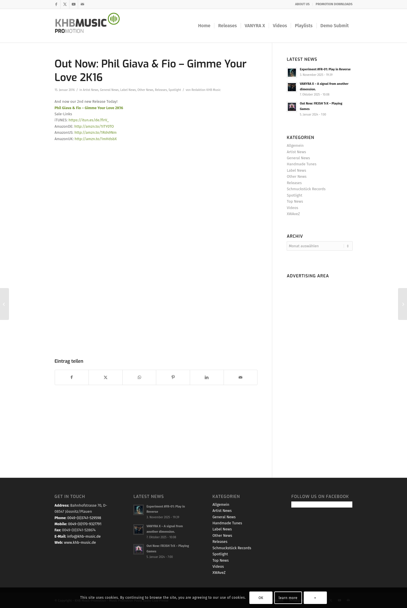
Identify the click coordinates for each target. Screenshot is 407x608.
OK (261, 598)
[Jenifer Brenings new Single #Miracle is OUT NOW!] (4, 304)
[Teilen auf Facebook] (72, 377)
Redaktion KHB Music (206, 90)
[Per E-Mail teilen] (240, 377)
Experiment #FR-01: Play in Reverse (325, 69)
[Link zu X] (65, 4)
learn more (288, 598)
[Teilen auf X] (105, 377)
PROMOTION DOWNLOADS (334, 4)
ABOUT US (302, 4)
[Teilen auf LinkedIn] (207, 377)
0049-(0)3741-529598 (84, 518)
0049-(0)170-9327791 (84, 524)
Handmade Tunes (301, 164)
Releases (161, 90)
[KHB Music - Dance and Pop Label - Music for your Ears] (91, 26)
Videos (292, 208)
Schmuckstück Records (306, 189)
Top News (295, 201)
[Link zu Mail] (82, 4)
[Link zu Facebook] (56, 4)
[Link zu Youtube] (73, 4)
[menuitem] (302, 4)
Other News (145, 90)
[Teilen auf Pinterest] (173, 377)
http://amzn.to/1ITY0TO (94, 126)
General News (109, 90)
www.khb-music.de (80, 542)
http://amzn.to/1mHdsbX (96, 139)
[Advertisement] (319, 368)
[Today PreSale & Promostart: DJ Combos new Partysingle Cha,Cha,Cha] (402, 304)
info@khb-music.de (84, 536)
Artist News (90, 90)
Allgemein (295, 145)
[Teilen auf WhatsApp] (139, 377)
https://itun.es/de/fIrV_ (89, 120)
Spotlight (175, 90)
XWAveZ (293, 214)
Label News (128, 90)
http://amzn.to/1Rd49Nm (95, 132)
